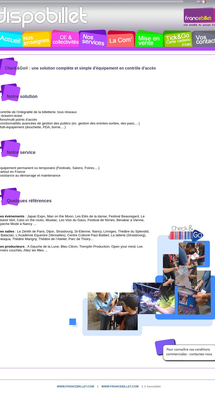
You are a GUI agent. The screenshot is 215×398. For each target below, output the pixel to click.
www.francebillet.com (75, 386)
